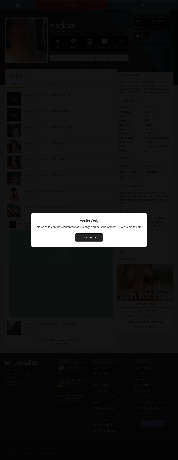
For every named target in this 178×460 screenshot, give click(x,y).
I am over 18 (89, 237)
